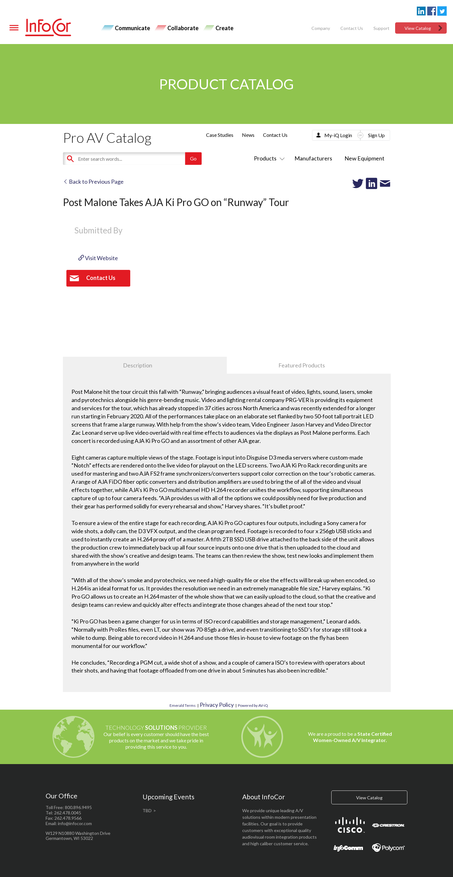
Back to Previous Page (93, 181)
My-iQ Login (338, 135)
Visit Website (98, 257)
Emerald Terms (183, 705)
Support (381, 28)
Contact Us (351, 28)
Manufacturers (313, 158)
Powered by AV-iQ (253, 705)
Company (320, 28)
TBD (147, 810)
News (248, 135)
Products (268, 158)
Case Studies (219, 135)
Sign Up (376, 135)
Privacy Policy (217, 704)
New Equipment (364, 158)
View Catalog (418, 28)
